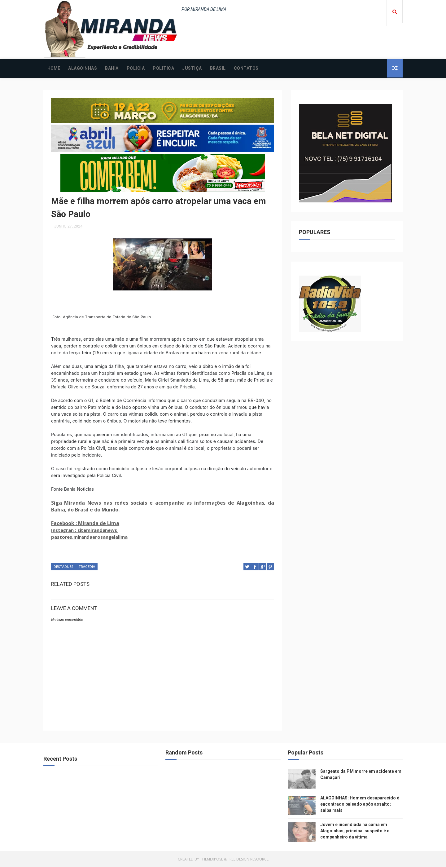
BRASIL (218, 68)
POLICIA (136, 68)
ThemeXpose (211, 859)
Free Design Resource (248, 859)
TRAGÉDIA (87, 567)
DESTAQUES (63, 567)
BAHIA (112, 68)
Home (53, 68)
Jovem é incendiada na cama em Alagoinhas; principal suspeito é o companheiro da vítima (355, 830)
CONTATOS (246, 68)
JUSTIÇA (192, 68)
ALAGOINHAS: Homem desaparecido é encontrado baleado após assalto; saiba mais (359, 803)
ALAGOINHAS (82, 68)
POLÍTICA (163, 68)
